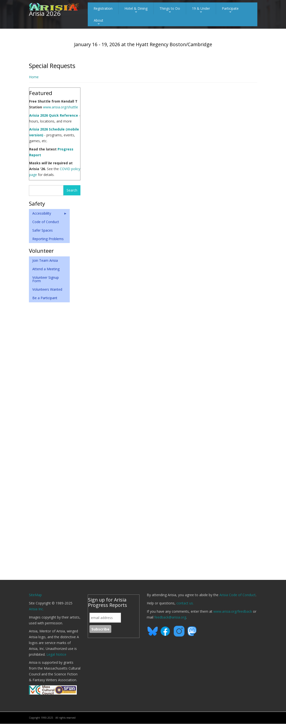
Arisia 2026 (45, 13)
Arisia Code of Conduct (237, 595)
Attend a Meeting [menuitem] (46, 269)
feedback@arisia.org (170, 617)
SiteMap (35, 595)
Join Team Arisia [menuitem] (45, 260)
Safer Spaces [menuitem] (42, 230)
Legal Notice (56, 654)
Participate (230, 10)
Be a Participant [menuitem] (44, 298)
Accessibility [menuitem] (48, 214)
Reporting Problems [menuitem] (48, 238)
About (98, 22)
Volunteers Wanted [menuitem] (47, 289)
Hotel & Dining (135, 10)
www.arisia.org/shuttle (60, 107)
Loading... (172, 330)
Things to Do (169, 10)
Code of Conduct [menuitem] (45, 221)
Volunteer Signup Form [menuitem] (45, 279)
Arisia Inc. (36, 609)
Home (34, 77)
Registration (103, 8)
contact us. (185, 603)
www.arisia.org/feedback (232, 611)
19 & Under (201, 10)
